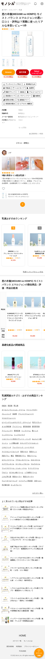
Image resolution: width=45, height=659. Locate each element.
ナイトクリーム (33, 468)
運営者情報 (10, 646)
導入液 (16, 406)
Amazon (8, 72)
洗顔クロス (24, 452)
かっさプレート (16, 485)
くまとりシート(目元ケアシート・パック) (16, 439)
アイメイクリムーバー (26, 414)
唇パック (35, 431)
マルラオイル (35, 464)
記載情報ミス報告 (36, 134)
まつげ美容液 (6, 426)
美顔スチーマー (28, 477)
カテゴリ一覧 (17, 641)
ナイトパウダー (31, 410)
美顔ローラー (17, 477)
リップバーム (26, 431)
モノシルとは (28, 641)
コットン (5, 443)
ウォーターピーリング (9, 481)
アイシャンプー (7, 431)
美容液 (10, 406)
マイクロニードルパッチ (10, 452)
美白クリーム (32, 456)
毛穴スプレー (37, 422)
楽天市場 (22, 72)
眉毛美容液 (27, 426)
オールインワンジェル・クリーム (13, 410)
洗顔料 (14, 414)
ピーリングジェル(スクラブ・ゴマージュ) (16, 422)
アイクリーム (17, 426)
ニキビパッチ (6, 447)
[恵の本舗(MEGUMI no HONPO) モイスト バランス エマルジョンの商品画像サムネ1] (5, 62)
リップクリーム (7, 435)
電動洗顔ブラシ (20, 456)
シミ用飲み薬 (14, 443)
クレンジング (6, 414)
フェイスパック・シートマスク (23, 447)
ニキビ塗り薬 (6, 477)
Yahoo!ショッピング (37, 72)
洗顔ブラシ (6, 456)
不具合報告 (22, 651)
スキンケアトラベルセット (29, 443)
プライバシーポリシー (31, 646)
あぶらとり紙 (37, 439)
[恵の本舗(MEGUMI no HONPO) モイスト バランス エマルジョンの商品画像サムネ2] (13, 62)
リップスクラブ (19, 435)
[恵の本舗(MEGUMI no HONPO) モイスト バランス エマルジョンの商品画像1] (22, 43)
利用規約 (19, 646)
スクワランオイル (8, 464)
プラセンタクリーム (22, 460)
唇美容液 (17, 431)
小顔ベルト (38, 481)
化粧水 (4, 406)
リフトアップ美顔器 (26, 481)
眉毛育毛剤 (36, 426)
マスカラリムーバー (9, 418)
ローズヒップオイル (22, 464)
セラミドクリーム (8, 460)
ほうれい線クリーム (16, 472)
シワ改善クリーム (30, 472)
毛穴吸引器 (6, 485)
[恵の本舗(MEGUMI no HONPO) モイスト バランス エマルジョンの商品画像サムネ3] (21, 62)
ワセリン (5, 472)
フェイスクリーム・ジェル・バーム (14, 468)
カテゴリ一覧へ (37, 493)
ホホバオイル (35, 460)
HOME (22, 635)
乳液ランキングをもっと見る (33, 272)
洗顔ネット (33, 452)
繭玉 (12, 456)
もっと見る (22, 127)
